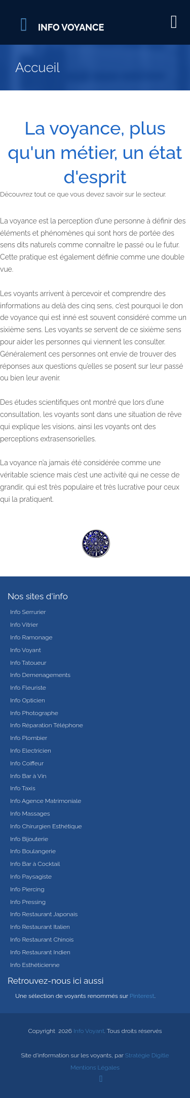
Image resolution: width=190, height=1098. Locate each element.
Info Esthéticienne (34, 964)
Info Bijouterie (29, 839)
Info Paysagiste (31, 876)
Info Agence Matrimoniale (45, 800)
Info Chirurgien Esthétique (46, 826)
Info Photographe (34, 713)
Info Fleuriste (28, 687)
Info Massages (30, 813)
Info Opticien (27, 700)
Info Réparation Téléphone (46, 725)
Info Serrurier (28, 612)
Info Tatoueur (28, 662)
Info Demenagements (40, 675)
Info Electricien (30, 750)
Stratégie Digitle (147, 1055)
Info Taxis (22, 788)
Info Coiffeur (27, 763)
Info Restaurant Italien (40, 926)
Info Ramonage (31, 637)
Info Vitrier (24, 624)
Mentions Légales (95, 1067)
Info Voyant (25, 650)
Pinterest (142, 995)
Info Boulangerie (33, 851)
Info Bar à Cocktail (35, 863)
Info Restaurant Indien (40, 952)
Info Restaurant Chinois (41, 939)
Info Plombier (28, 737)
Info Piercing (27, 889)
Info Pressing (28, 902)
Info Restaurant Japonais (44, 914)
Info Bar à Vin (28, 776)
